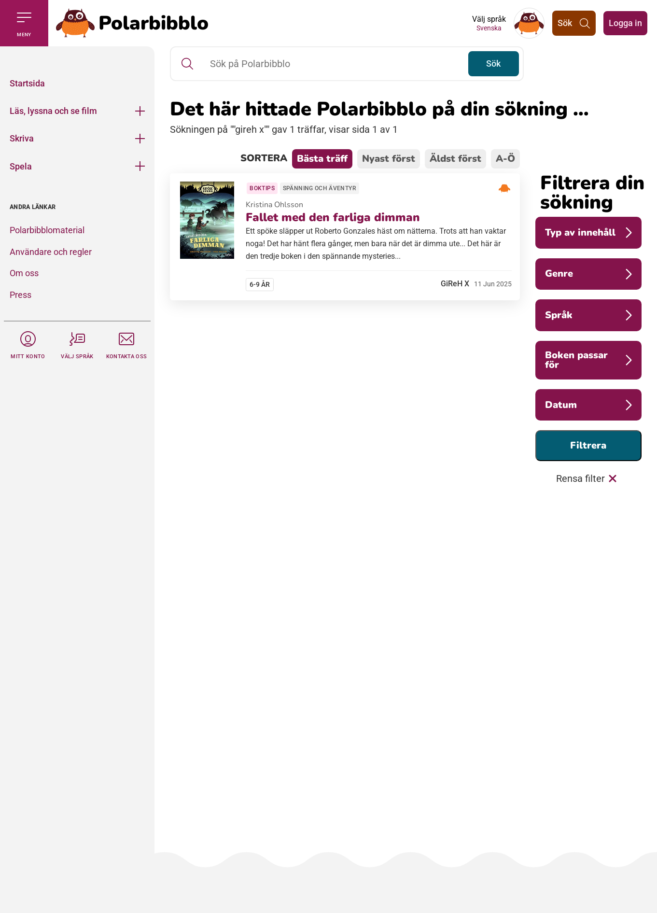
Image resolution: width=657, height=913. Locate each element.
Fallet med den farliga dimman (334, 219)
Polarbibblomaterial (47, 230)
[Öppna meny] (140, 111)
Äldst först (455, 158)
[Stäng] (77, 58)
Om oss (24, 273)
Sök (492, 63)
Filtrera (588, 445)
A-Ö (505, 158)
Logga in (625, 23)
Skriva (22, 138)
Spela (21, 166)
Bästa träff (322, 158)
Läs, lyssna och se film (53, 111)
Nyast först (388, 158)
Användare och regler (51, 252)
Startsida (27, 83)
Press (20, 295)
